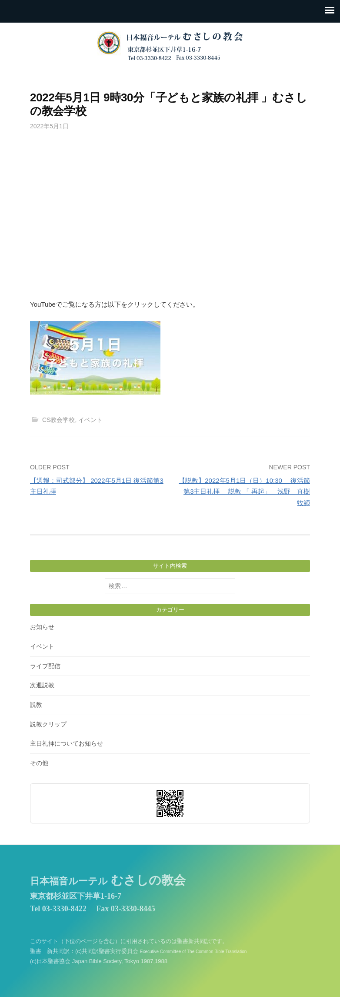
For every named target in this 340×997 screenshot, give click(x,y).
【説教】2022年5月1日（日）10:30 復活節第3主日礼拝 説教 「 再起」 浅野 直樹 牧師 (244, 491)
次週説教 (42, 685)
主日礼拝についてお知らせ (66, 743)
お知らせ (42, 626)
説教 (36, 704)
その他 (39, 762)
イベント (90, 419)
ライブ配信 (45, 665)
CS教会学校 (58, 419)
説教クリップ (48, 724)
